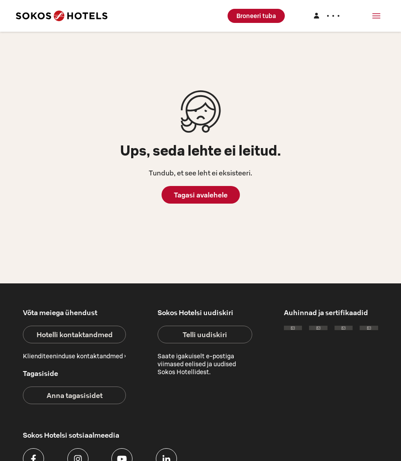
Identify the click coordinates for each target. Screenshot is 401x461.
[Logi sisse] (326, 15)
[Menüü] (376, 16)
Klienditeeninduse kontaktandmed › (74, 356)
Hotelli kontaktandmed (75, 334)
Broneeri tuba (256, 16)
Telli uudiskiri (205, 334)
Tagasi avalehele (201, 194)
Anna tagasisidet (75, 395)
